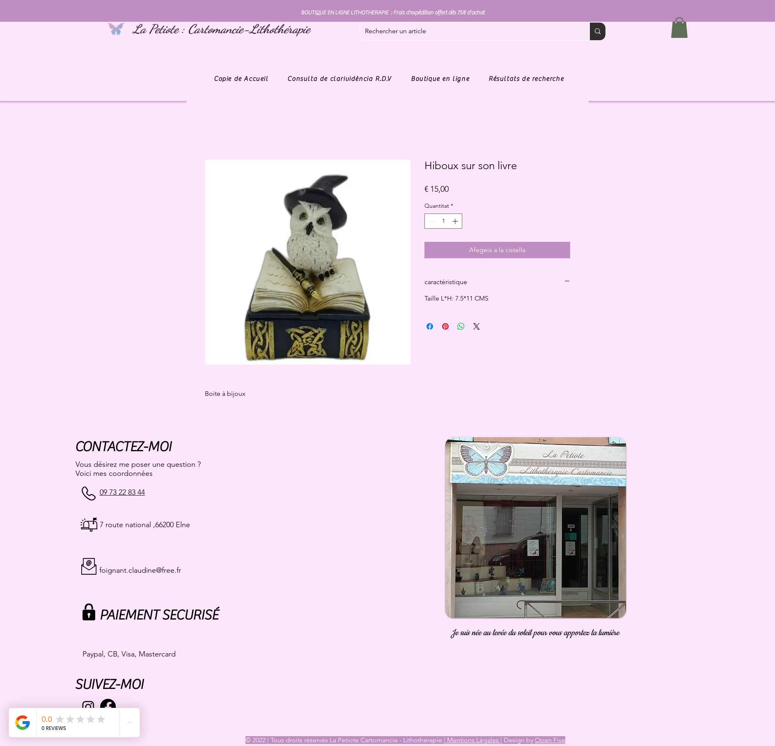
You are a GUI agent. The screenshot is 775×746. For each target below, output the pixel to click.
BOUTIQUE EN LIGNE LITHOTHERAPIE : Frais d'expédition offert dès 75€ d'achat (392, 12)
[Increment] (456, 221)
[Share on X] (477, 326)
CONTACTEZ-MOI (123, 447)
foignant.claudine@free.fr (140, 570)
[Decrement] (431, 221)
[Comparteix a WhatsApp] (461, 326)
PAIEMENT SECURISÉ (158, 615)
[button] (679, 27)
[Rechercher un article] (468, 31)
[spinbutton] (443, 221)
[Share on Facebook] (430, 326)
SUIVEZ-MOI (109, 685)
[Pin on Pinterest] (445, 326)
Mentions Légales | (473, 740)
